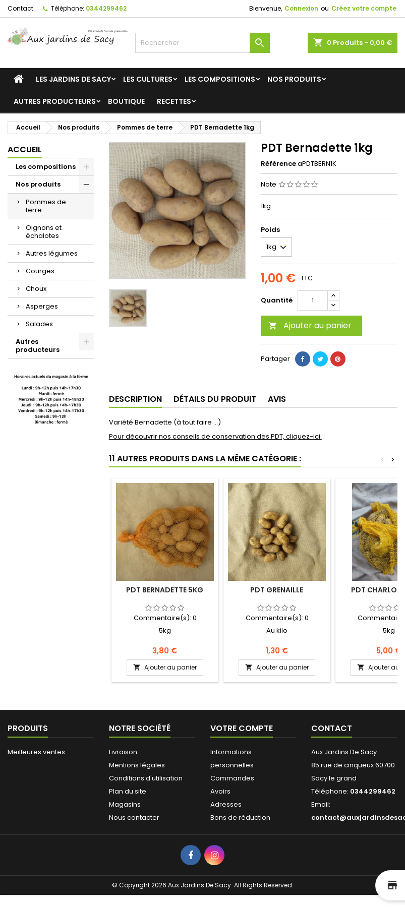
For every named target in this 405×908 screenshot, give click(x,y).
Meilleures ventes (36, 752)
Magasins (125, 804)
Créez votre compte (363, 8)
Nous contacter (134, 817)
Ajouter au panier (310, 325)
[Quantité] (313, 300)
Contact (20, 8)
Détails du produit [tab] (214, 399)
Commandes (232, 778)
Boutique (126, 101)
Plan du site (127, 791)
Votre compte (241, 728)
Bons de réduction (240, 817)
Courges (40, 271)
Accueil (25, 149)
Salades (39, 324)
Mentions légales (137, 765)
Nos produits (294, 79)
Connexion (301, 8)
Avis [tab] (277, 399)
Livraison (123, 752)
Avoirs (220, 791)
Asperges (42, 306)
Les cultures (147, 79)
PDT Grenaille (276, 590)
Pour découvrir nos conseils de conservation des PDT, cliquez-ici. (215, 436)
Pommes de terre (46, 206)
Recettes (174, 101)
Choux (36, 288)
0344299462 (106, 8)
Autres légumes (52, 253)
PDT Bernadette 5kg (164, 590)
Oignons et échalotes (44, 231)
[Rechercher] (202, 43)
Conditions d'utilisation (146, 778)
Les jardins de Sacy (73, 79)
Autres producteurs (55, 101)
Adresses (226, 804)
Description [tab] (135, 399)
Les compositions (220, 79)
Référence (278, 163)
